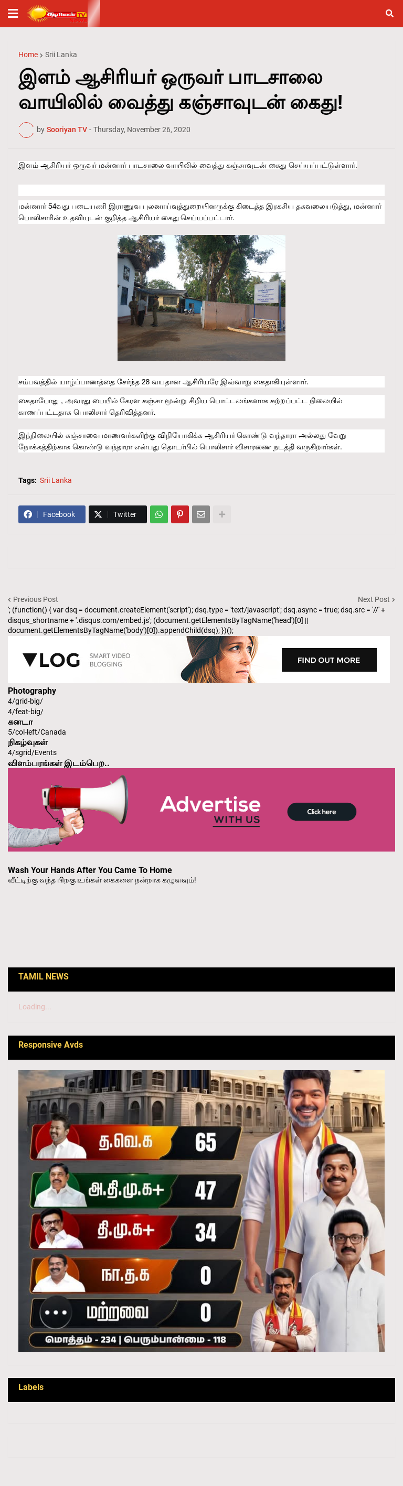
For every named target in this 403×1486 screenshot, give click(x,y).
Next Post (374, 599)
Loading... (34, 1007)
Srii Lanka (61, 54)
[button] (13, 13)
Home (28, 54)
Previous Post (35, 599)
